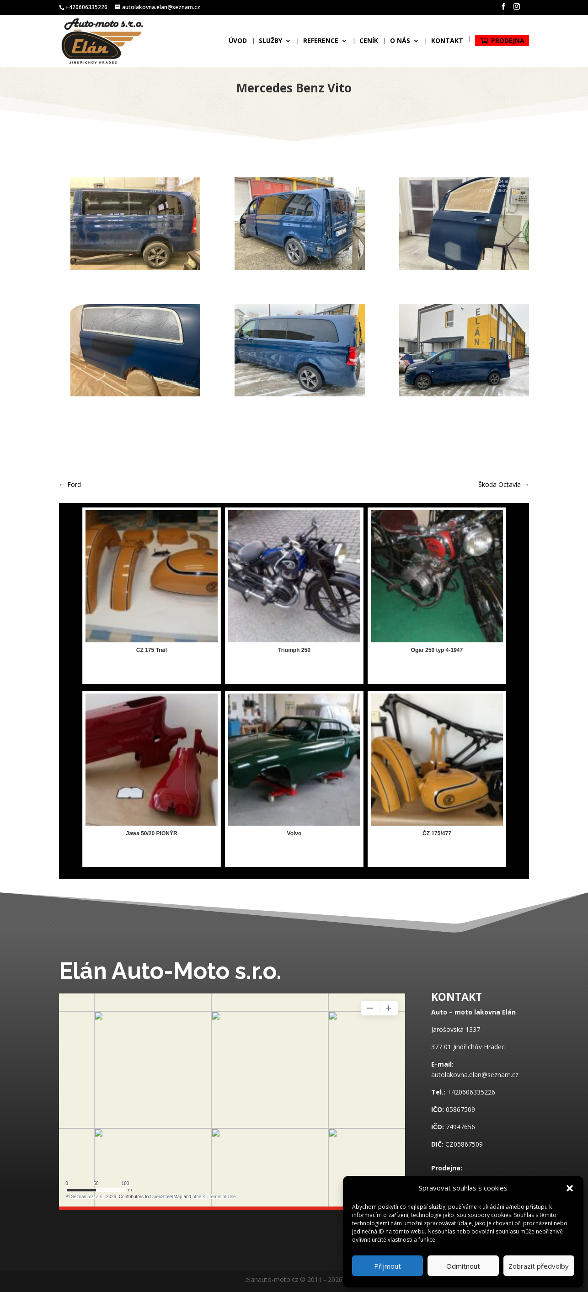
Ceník (368, 42)
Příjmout (387, 1266)
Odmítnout (463, 1266)
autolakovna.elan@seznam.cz (475, 1074)
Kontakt (447, 42)
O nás (400, 42)
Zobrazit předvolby (538, 1266)
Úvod (238, 42)
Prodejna (507, 41)
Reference (320, 42)
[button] (569, 1188)
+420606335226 (471, 1092)
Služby (270, 42)
